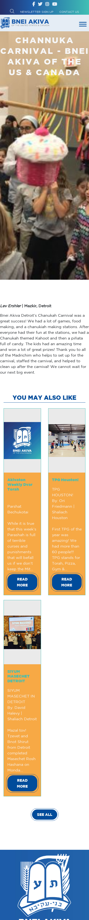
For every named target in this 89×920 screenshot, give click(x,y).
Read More (22, 582)
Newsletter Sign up (36, 11)
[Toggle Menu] (83, 24)
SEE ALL (44, 815)
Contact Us (69, 11)
